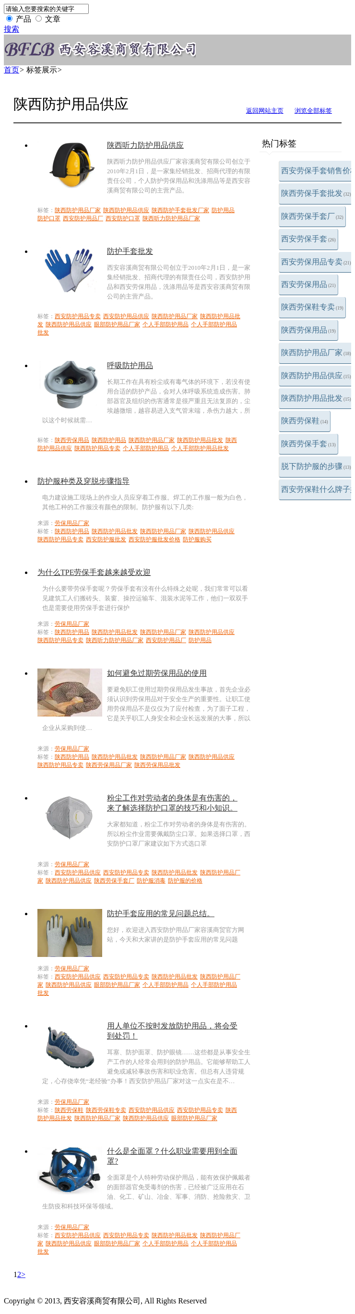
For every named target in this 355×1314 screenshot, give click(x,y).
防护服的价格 (185, 880)
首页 (11, 70)
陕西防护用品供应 (316, 375)
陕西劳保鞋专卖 (312, 307)
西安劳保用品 (308, 284)
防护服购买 (197, 539)
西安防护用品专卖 (78, 316)
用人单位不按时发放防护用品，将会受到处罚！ (172, 1031)
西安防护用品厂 (83, 218)
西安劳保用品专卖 (316, 262)
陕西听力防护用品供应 (145, 145)
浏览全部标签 (313, 110)
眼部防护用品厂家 (117, 324)
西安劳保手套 (308, 239)
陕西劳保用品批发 (157, 765)
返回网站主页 (265, 110)
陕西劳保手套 (308, 444)
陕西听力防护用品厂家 (171, 218)
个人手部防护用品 (165, 324)
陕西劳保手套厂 (312, 216)
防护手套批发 (130, 251)
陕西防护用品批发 (316, 398)
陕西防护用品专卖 (97, 448)
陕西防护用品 (109, 440)
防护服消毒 (151, 880)
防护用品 (223, 210)
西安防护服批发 (106, 539)
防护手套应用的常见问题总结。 (160, 913)
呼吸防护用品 (130, 365)
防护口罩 (48, 218)
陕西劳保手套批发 (316, 193)
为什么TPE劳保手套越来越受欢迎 (94, 572)
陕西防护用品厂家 (316, 352)
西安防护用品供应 (126, 316)
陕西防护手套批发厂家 (180, 210)
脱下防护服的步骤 (316, 466)
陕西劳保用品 (308, 330)
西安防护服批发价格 (154, 539)
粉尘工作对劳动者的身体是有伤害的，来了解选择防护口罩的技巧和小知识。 (172, 803)
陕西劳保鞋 (304, 421)
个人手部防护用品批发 (200, 448)
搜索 (11, 29)
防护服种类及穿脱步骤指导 (83, 481)
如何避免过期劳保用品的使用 (157, 673)
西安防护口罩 (123, 218)
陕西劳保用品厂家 (109, 765)
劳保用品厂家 (72, 523)
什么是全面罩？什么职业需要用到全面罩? (172, 1156)
